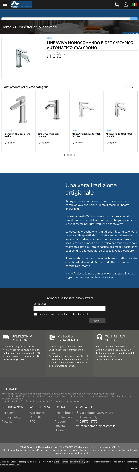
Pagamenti (8, 421)
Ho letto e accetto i (45, 314)
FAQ (32, 421)
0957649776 (86, 421)
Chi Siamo (8, 413)
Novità (59, 430)
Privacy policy (11, 417)
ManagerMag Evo (112, 447)
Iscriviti (97, 320)
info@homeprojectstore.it (95, 426)
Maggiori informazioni (10, 465)
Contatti (35, 417)
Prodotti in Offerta (62, 424)
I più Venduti (63, 417)
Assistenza (37, 413)
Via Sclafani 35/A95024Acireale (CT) (95, 415)
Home (6, 27)
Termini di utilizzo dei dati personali (72, 314)
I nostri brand (64, 413)
